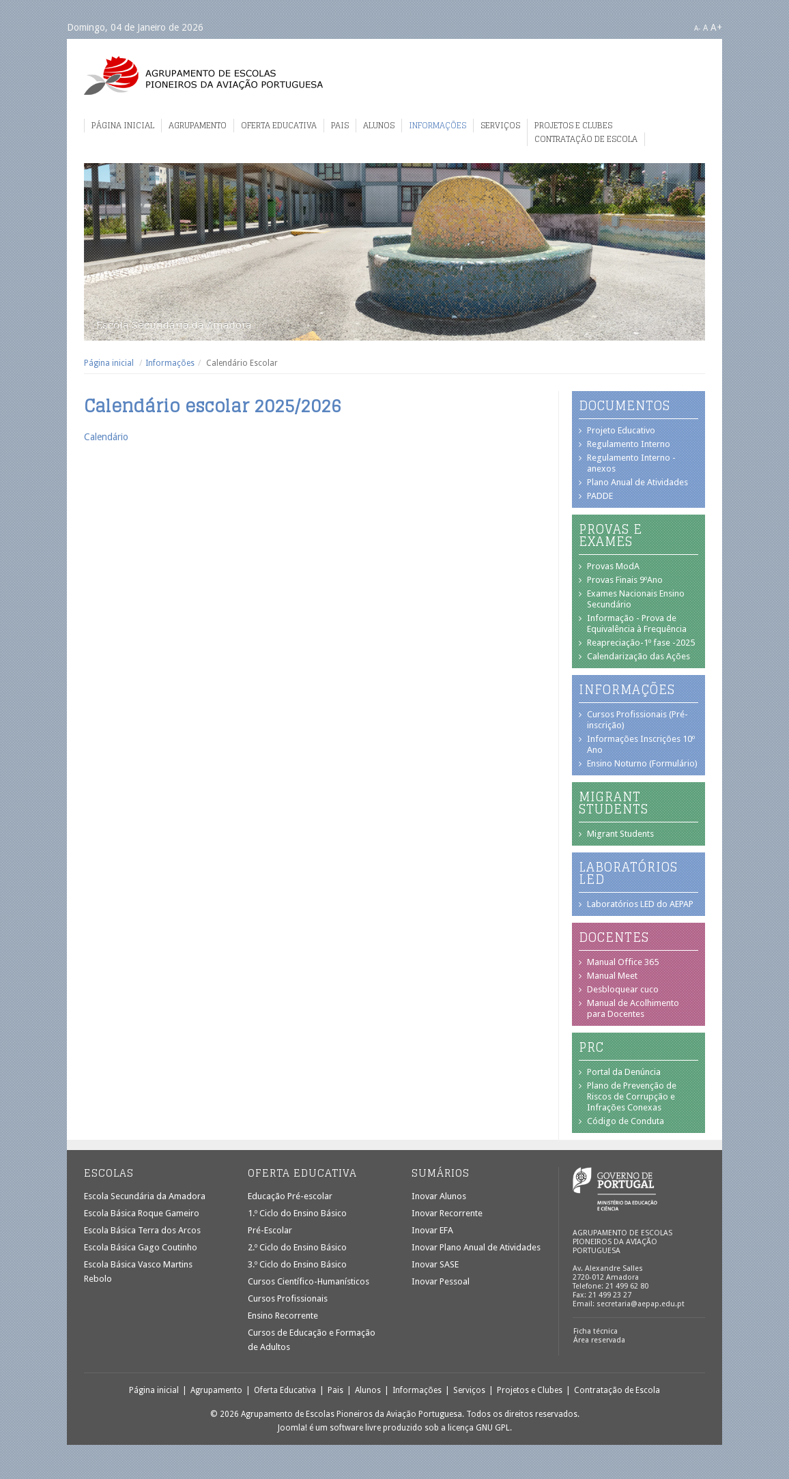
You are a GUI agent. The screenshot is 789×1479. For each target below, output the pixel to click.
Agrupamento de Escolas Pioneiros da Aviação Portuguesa (203, 75)
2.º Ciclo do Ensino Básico (297, 1247)
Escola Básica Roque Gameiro (141, 1213)
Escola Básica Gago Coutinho (140, 1247)
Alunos (378, 125)
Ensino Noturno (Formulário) (642, 763)
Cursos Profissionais (288, 1298)
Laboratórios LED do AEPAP (640, 904)
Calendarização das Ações (638, 656)
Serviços (500, 125)
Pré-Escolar (270, 1230)
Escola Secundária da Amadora (144, 1196)
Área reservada (599, 1340)
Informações (437, 125)
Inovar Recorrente (447, 1213)
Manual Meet (612, 976)
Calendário (106, 436)
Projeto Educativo (621, 430)
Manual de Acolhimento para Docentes (633, 1008)
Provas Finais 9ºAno (625, 580)
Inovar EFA (432, 1230)
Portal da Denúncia (624, 1072)
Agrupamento (198, 125)
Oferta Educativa (279, 125)
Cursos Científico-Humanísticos (308, 1281)
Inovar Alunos (439, 1196)
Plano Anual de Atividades (637, 482)
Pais (340, 125)
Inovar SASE (435, 1264)
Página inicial (122, 125)
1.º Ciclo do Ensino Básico (297, 1213)
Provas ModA (613, 566)
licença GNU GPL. (480, 1428)
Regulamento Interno (628, 444)
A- (697, 28)
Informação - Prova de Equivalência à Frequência (637, 623)
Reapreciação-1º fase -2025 (641, 642)
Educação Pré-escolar (290, 1196)
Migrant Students (620, 834)
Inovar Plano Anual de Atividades (476, 1247)
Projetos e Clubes (573, 125)
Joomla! (292, 1428)
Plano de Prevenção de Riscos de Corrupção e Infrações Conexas (631, 1096)
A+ (716, 27)
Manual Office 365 (623, 962)
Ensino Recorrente (283, 1315)
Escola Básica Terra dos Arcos (142, 1230)
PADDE (600, 496)
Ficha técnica (595, 1331)
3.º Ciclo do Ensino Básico (297, 1264)
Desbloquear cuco (623, 989)
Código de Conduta (625, 1121)
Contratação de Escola (585, 139)
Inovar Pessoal (441, 1281)
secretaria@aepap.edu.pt (641, 1303)
